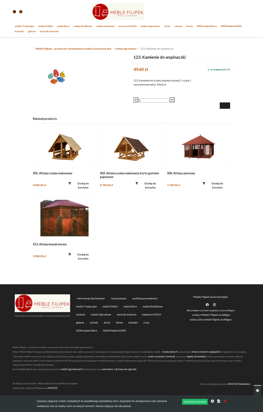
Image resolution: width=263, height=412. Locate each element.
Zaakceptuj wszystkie (195, 401)
